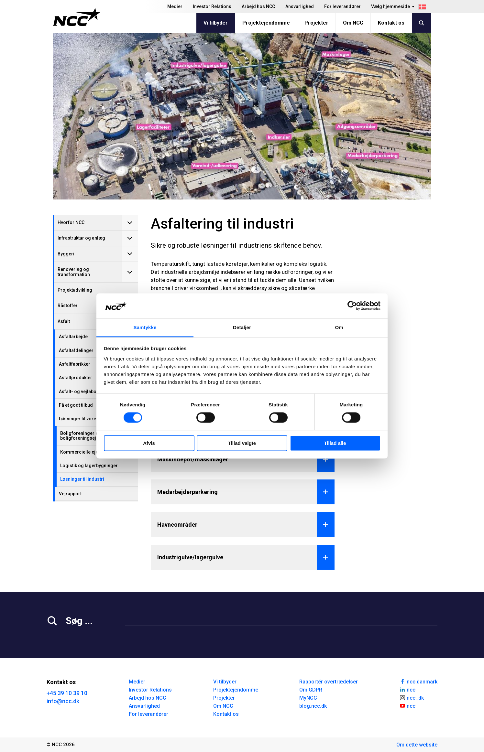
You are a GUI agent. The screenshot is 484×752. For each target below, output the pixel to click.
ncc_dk (411, 697)
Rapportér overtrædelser (328, 682)
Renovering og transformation (74, 272)
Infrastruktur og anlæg (81, 238)
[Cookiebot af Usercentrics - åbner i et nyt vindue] (352, 306)
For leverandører (342, 6)
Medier (174, 6)
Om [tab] (339, 327)
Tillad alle (335, 443)
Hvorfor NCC (71, 222)
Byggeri (66, 253)
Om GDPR (310, 690)
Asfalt (64, 321)
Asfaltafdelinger (76, 350)
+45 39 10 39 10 (67, 693)
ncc (407, 689)
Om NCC (353, 23)
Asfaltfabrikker (74, 364)
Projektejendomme (266, 23)
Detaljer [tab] (242, 327)
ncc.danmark (418, 681)
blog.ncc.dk (313, 706)
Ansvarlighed (299, 6)
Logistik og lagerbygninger (89, 465)
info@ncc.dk (63, 701)
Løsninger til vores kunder (87, 418)
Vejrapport (70, 493)
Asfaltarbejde (73, 336)
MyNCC (308, 698)
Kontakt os (391, 23)
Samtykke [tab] (145, 327)
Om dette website (416, 745)
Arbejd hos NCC (258, 6)
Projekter (316, 23)
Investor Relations (212, 6)
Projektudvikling (75, 290)
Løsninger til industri (82, 479)
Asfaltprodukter (75, 377)
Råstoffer (68, 305)
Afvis (149, 443)
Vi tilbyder (216, 23)
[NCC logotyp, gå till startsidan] (76, 17)
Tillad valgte (242, 443)
